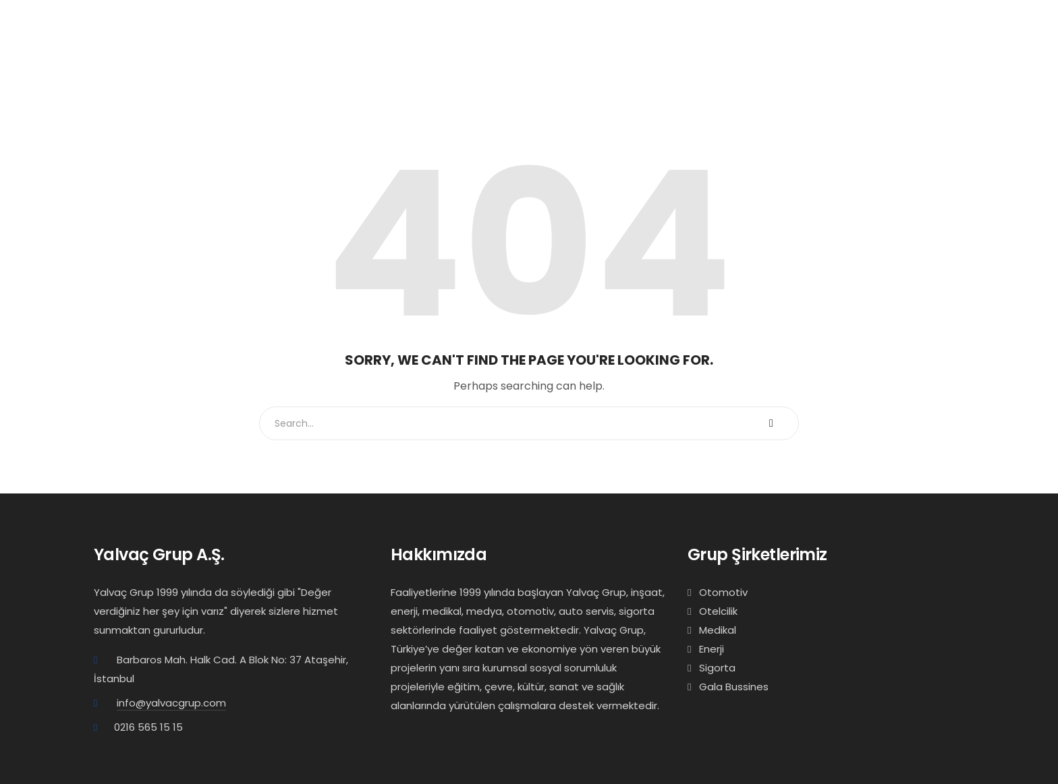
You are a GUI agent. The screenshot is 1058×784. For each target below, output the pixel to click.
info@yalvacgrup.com (171, 703)
